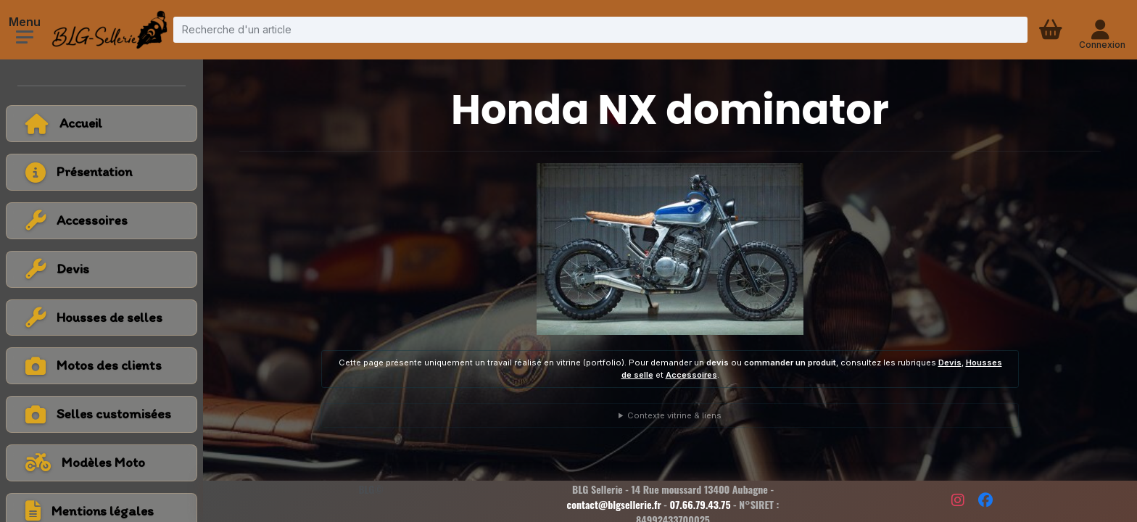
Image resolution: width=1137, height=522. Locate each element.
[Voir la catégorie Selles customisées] (101, 414)
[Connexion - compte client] (1102, 30)
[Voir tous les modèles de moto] (101, 462)
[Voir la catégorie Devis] (101, 269)
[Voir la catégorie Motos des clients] (101, 365)
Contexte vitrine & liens (674, 415)
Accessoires (691, 375)
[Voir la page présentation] (101, 172)
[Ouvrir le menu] (24, 37)
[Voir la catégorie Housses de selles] (101, 317)
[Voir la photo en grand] (670, 249)
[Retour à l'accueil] (101, 123)
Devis (950, 362)
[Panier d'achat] (1052, 30)
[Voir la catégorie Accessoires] (101, 220)
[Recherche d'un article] (600, 29)
